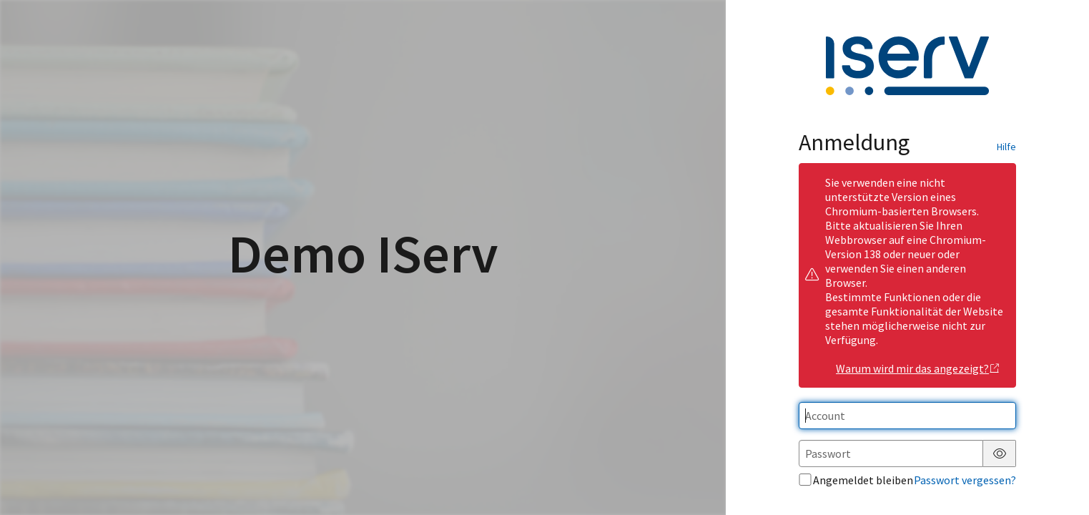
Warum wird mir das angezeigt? (918, 368)
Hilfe (1006, 146)
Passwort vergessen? (965, 480)
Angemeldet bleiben (856, 480)
